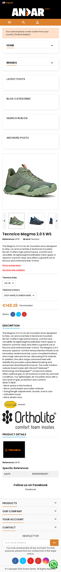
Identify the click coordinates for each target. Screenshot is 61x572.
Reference (8, 239)
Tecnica (35, 239)
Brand (26, 239)
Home (10, 45)
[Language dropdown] (9, 3)
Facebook (30, 489)
